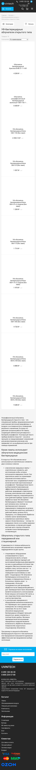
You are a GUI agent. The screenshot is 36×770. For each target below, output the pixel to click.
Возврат (4, 750)
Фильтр (29, 24)
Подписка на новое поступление (18, 649)
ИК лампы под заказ (7, 725)
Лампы (3, 700)
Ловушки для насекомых (9, 706)
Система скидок (6, 747)
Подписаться (18, 659)
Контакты (4, 733)
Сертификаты (5, 728)
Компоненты (5, 708)
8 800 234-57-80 (8, 675)
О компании (5, 720)
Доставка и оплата (7, 742)
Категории (7, 24)
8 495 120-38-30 (24, 3)
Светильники (5, 711)
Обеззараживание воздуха (10, 703)
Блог (2, 731)
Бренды (3, 723)
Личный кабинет (6, 745)
